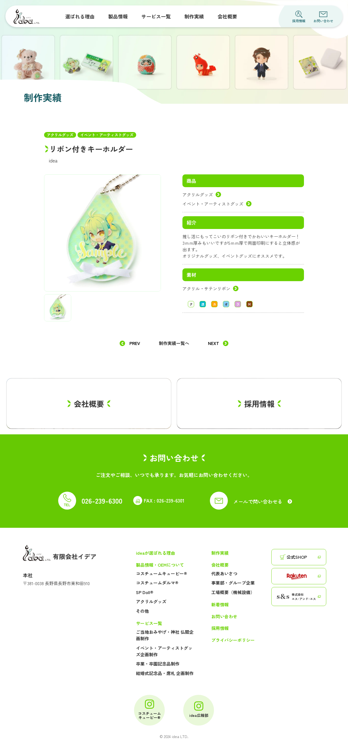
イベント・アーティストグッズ (212, 203)
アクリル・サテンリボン (206, 288)
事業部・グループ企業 (233, 582)
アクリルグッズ (197, 194)
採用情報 (298, 17)
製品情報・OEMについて (160, 565)
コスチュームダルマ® (157, 582)
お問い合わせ (323, 17)
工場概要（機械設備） (233, 592)
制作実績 (194, 16)
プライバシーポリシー (233, 640)
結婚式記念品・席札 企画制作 (165, 673)
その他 (142, 611)
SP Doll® (144, 592)
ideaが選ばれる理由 (155, 553)
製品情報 (118, 16)
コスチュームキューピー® (161, 573)
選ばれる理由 (80, 16)
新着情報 (220, 604)
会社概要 (227, 16)
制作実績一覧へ (174, 343)
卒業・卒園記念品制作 (157, 663)
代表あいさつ (224, 573)
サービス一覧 (156, 16)
